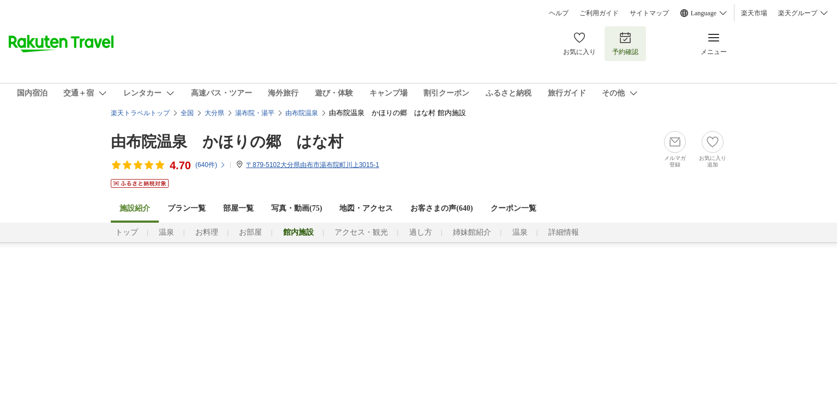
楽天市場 (754, 13)
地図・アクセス (366, 208)
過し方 (420, 232)
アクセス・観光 (361, 232)
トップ (126, 232)
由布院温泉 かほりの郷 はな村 (227, 141)
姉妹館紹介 (472, 232)
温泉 (166, 232)
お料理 (206, 232)
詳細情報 (563, 232)
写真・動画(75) (296, 208)
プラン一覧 (187, 208)
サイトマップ (649, 13)
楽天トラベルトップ (140, 113)
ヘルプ (559, 13)
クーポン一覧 (513, 208)
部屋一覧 (238, 208)
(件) (210, 165)
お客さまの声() (441, 208)
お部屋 (250, 232)
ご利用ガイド (599, 13)
